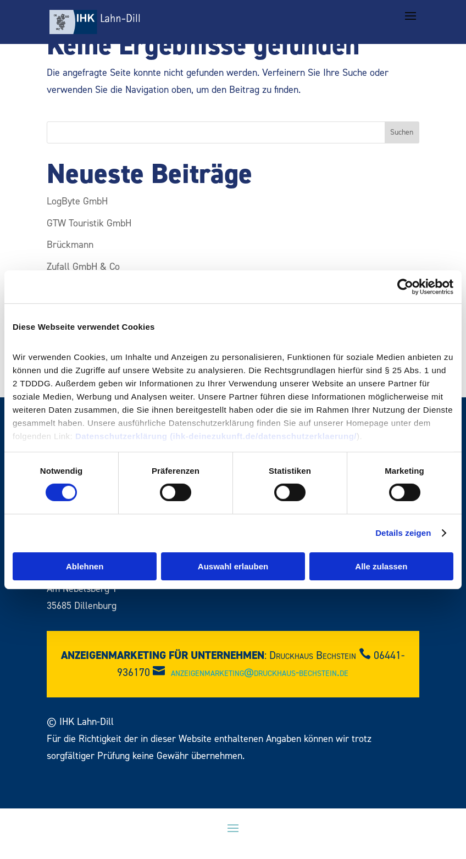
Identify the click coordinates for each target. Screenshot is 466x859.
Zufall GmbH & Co (83, 267)
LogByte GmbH (77, 201)
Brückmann (70, 245)
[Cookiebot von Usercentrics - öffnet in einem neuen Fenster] (405, 286)
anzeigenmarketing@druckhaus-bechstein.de (259, 672)
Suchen (401, 132)
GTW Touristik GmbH (89, 223)
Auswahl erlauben (233, 566)
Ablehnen (84, 566)
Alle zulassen (381, 566)
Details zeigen (403, 532)
